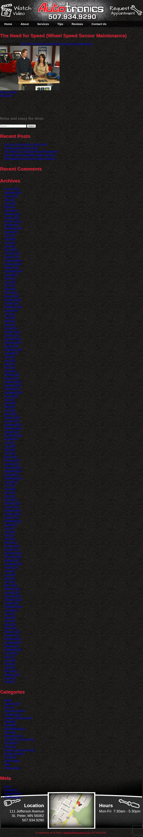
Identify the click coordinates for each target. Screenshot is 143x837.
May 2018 (9, 492)
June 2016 (10, 574)
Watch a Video (17, 11)
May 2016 (9, 578)
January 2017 (11, 549)
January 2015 (11, 635)
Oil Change (10, 757)
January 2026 (11, 189)
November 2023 (12, 264)
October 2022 (11, 303)
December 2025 (12, 192)
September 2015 (13, 606)
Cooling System (12, 714)
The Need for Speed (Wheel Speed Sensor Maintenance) (62, 44)
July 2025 (9, 199)
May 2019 (9, 449)
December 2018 (12, 467)
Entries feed (10, 790)
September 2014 (13, 649)
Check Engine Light (14, 711)
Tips (60, 24)
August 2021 (11, 353)
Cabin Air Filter (12, 703)
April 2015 (9, 624)
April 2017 (9, 539)
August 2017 (11, 524)
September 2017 (13, 521)
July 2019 (9, 442)
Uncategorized (12, 768)
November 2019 (12, 428)
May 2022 (9, 321)
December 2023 (12, 260)
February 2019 (12, 460)
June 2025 (10, 203)
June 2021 (10, 360)
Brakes (8, 700)
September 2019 (13, 435)
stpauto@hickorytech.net (76, 832)
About (25, 24)
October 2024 (11, 224)
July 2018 (9, 485)
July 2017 (9, 528)
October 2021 (11, 346)
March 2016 (10, 585)
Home (8, 24)
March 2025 (10, 210)
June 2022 (10, 317)
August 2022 (11, 310)
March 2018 (10, 499)
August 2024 (11, 232)
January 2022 (11, 335)
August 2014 (11, 653)
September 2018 (13, 478)
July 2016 (9, 571)
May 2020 (9, 406)
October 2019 (11, 431)
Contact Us (98, 24)
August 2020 (11, 396)
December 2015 (12, 596)
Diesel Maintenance (14, 728)
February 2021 (12, 374)
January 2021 (11, 378)
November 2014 (12, 642)
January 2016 (11, 592)
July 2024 (9, 235)
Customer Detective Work (18, 718)
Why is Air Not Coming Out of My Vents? (25, 144)
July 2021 (9, 357)
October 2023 (11, 267)
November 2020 (12, 385)
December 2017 (12, 510)
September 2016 (13, 564)
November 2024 (12, 221)
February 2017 (12, 546)
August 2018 (11, 481)
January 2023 (11, 296)
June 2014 (10, 660)
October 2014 (11, 646)
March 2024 (10, 249)
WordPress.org (12, 797)
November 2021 (12, 342)
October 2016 (11, 560)
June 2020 (10, 403)
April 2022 (9, 324)
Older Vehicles (12, 761)
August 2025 (11, 196)
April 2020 (9, 410)
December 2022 (12, 299)
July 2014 (9, 656)
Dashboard (10, 721)
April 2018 (9, 496)
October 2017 (11, 517)
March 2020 (10, 414)
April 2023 (9, 289)
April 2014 (9, 667)
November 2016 (12, 556)
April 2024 (9, 246)
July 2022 (9, 314)
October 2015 (11, 603)
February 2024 (12, 253)
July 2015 (9, 614)
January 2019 (11, 464)
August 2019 (11, 439)
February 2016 (12, 589)
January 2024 (11, 257)
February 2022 (12, 332)
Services (43, 24)
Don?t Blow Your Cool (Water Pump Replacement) (31, 151)
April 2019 (9, 453)
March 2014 (10, 671)
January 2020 (11, 421)
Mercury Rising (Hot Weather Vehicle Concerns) (29, 155)
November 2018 (12, 471)
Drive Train (10, 732)
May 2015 (9, 621)
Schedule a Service (125, 12)
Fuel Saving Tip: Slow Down (19, 739)
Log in (7, 786)
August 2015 (11, 610)
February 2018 (12, 503)
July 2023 (9, 278)
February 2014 (12, 674)
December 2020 (12, 381)
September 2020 (13, 392)
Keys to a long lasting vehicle (19, 750)
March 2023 (10, 292)
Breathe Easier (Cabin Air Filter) (21, 148)
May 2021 (9, 364)
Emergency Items (13, 736)
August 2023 (11, 274)
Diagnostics (10, 725)
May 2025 (9, 207)
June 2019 (10, 446)
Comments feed (12, 793)
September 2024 (13, 228)
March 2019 (10, 456)
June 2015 (10, 617)
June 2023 (10, 282)
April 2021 (9, 367)
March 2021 (10, 371)
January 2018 (11, 506)
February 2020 (12, 417)
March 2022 (10, 328)
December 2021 (12, 339)
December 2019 (12, 424)
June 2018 (10, 489)
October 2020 (11, 389)
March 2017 (10, 542)
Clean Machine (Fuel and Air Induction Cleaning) (30, 158)
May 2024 (9, 242)
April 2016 (9, 581)
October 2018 (11, 474)
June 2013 (10, 678)
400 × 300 (26, 44)
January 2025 (11, 217)
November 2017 (12, 514)
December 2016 (12, 553)
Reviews (77, 24)
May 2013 (9, 681)
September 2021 (13, 349)
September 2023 (13, 271)
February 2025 (12, 214)
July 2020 (9, 399)
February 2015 (12, 631)
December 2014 (12, 639)
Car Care (9, 707)
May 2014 (9, 664)
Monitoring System (14, 753)
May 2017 (9, 535)
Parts (7, 764)
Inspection (9, 746)
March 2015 (10, 628)
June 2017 (10, 531)
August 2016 (11, 567)
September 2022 (13, 307)
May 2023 (9, 285)
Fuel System (11, 743)
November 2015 (12, 599)
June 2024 (10, 239)
